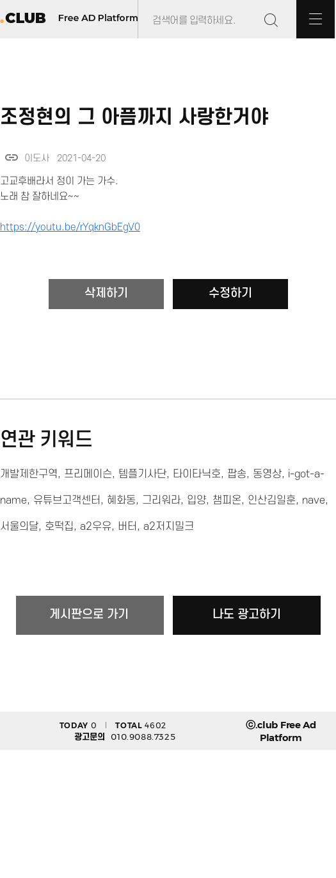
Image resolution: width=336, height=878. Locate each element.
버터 (127, 526)
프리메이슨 (88, 474)
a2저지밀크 (168, 526)
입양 (196, 500)
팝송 (236, 474)
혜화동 (121, 500)
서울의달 (19, 526)
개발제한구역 (29, 474)
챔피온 (226, 500)
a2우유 (95, 526)
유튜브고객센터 (66, 500)
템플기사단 (142, 474)
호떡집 (59, 526)
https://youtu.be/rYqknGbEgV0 (70, 227)
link (11, 157)
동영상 (267, 474)
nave (313, 500)
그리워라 (161, 500)
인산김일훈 (272, 500)
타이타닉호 (197, 474)
